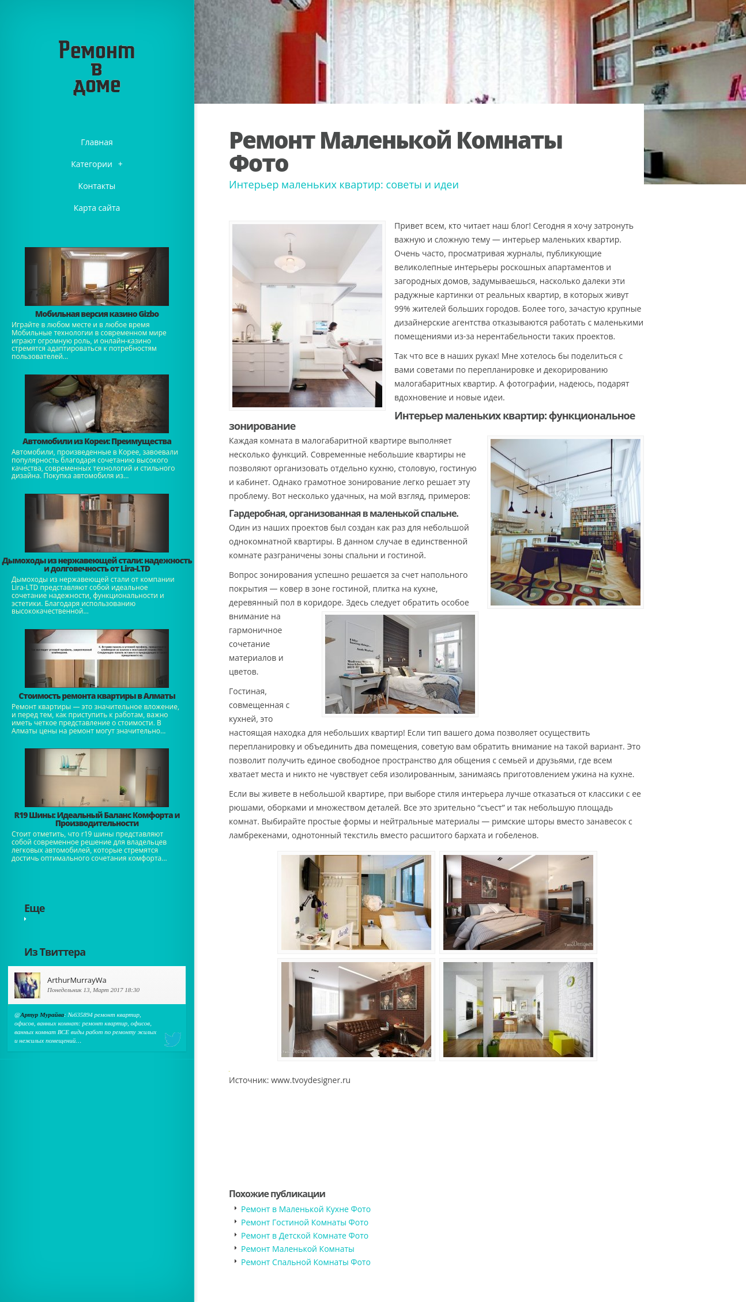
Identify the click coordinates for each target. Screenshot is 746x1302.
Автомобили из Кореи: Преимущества (96, 441)
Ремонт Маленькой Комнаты (298, 1248)
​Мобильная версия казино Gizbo (97, 313)
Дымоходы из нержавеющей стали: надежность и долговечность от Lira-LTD (96, 564)
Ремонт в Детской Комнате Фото (304, 1235)
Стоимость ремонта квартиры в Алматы (96, 695)
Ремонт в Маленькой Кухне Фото (306, 1208)
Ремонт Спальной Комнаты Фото (306, 1261)
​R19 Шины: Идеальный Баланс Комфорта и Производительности (97, 818)
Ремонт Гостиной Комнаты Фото (304, 1222)
